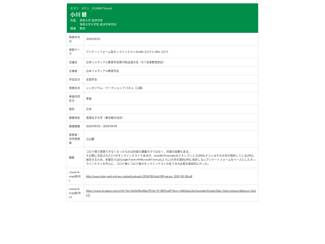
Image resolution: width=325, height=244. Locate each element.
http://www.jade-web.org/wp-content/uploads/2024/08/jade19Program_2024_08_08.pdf (139, 176)
